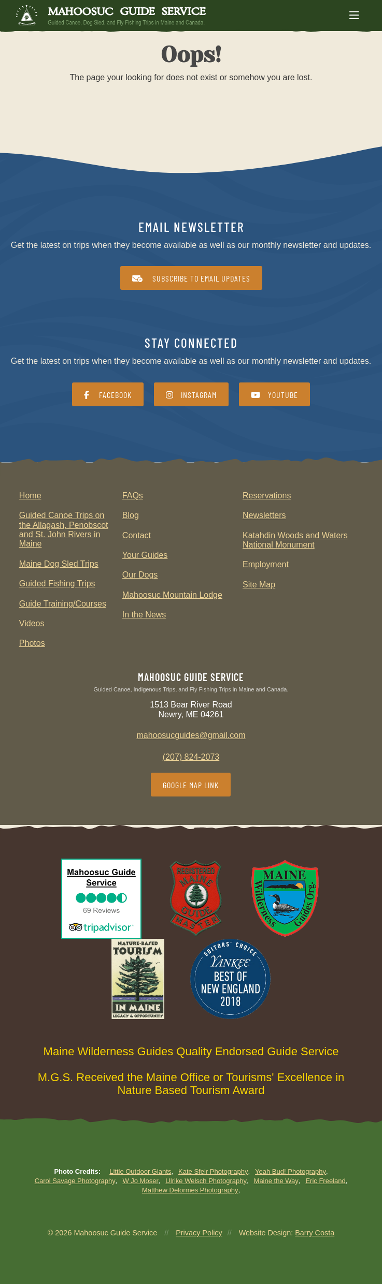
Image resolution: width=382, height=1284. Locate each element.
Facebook (108, 395)
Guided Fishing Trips (57, 583)
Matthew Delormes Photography (190, 1190)
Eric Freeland (325, 1181)
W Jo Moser (140, 1181)
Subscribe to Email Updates (191, 278)
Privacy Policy (199, 1233)
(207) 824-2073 (191, 756)
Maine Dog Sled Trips (58, 563)
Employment (266, 564)
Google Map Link (191, 785)
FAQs (132, 495)
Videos (32, 623)
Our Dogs (140, 574)
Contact (136, 535)
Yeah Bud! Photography (290, 1171)
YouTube (274, 395)
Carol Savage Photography (75, 1181)
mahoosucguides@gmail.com (190, 735)
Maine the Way (276, 1181)
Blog (130, 515)
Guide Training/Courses (62, 603)
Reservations (267, 495)
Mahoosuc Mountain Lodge (172, 595)
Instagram (191, 395)
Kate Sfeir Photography (213, 1171)
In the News (144, 614)
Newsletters (264, 515)
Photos (32, 643)
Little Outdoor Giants (140, 1171)
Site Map (259, 584)
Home (30, 495)
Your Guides (144, 555)
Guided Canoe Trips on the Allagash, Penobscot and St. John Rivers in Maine (63, 529)
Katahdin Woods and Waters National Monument (295, 540)
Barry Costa (314, 1233)
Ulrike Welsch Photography (206, 1181)
